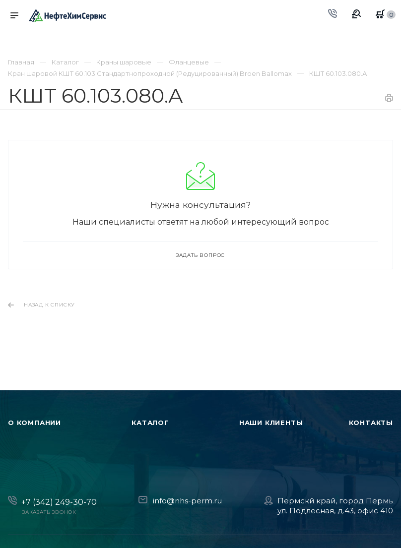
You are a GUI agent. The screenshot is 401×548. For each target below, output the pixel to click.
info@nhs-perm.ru (187, 500)
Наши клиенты (271, 422)
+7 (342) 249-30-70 (59, 502)
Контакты (371, 422)
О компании (34, 422)
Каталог (150, 422)
